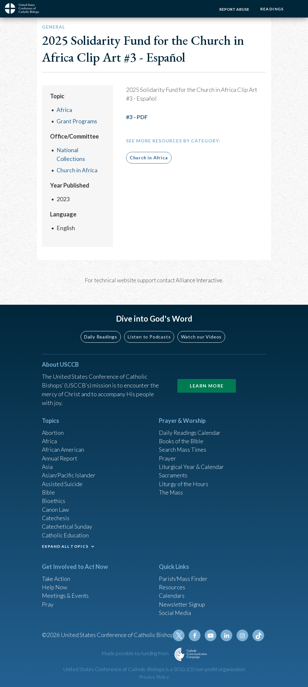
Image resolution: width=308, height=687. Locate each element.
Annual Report (60, 454)
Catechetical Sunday (67, 524)
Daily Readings (100, 332)
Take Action (56, 577)
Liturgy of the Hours (184, 481)
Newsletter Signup (182, 603)
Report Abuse (233, 9)
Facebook (196, 635)
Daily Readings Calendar (190, 428)
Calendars (172, 594)
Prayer (167, 454)
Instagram (243, 635)
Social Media (175, 612)
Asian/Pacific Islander (69, 472)
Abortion (53, 428)
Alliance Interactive (199, 279)
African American (63, 445)
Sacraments (173, 472)
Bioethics (54, 498)
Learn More (207, 381)
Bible (49, 489)
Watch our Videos (201, 332)
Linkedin (227, 635)
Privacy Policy (154, 677)
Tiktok (258, 635)
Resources (172, 585)
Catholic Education (66, 533)
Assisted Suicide (62, 481)
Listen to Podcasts (149, 332)
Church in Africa (77, 169)
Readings (271, 8)
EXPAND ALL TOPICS (65, 544)
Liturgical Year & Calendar (192, 463)
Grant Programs (77, 120)
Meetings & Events (66, 594)
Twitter (180, 635)
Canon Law (55, 507)
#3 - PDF (137, 116)
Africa (64, 109)
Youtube (211, 635)
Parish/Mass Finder (183, 577)
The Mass (171, 489)
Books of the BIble (182, 437)
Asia (47, 463)
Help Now (55, 585)
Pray (48, 603)
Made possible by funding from (135, 653)
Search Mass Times (183, 445)
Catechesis (56, 516)
